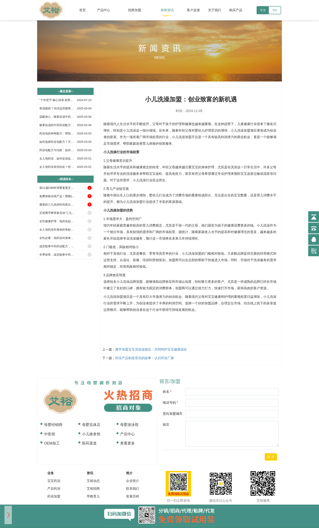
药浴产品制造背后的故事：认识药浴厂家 (144, 358)
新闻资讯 (167, 10)
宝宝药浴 (53, 481)
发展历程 (132, 496)
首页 (82, 10)
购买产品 (235, 10)
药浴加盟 (53, 496)
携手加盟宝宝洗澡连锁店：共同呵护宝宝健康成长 (151, 349)
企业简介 (132, 481)
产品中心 (103, 10)
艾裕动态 (93, 481)
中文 (263, 10)
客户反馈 (193, 10)
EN (275, 10)
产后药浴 (53, 488)
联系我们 (132, 488)
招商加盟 (134, 10)
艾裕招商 (93, 488)
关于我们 (214, 10)
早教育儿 (93, 496)
